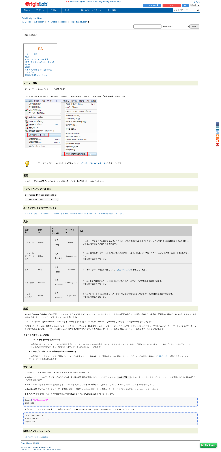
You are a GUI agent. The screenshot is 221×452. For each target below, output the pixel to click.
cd (26, 437)
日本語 (36, 443)
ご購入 (54, 10)
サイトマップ (26, 449)
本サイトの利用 (55, 449)
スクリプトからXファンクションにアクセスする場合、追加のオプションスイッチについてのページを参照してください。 (75, 213)
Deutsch (30, 443)
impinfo (31, 437)
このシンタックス (123, 270)
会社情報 (112, 10)
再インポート (164, 356)
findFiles (38, 437)
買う (185, 5)
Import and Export (79, 22)
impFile (45, 437)
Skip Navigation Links (32, 18)
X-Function (39, 22)
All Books (26, 22)
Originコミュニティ (91, 10)
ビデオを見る (152, 5)
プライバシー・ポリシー (40, 449)
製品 (27, 10)
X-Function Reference (57, 22)
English (23, 443)
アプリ (40, 10)
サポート (70, 10)
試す (171, 5)
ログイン (196, 2)
